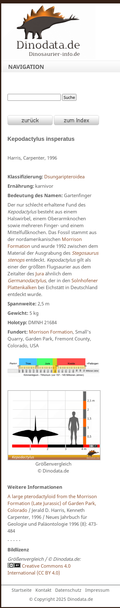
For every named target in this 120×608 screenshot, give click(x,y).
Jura (39, 273)
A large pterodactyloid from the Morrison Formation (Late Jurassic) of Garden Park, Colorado (52, 503)
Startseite (22, 590)
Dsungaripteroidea (64, 176)
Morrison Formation (51, 332)
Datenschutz (68, 590)
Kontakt (43, 590)
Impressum (97, 590)
